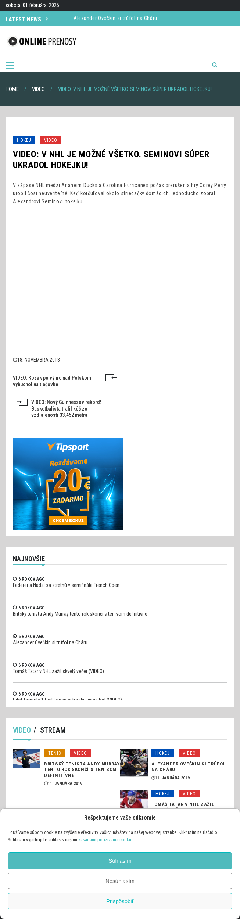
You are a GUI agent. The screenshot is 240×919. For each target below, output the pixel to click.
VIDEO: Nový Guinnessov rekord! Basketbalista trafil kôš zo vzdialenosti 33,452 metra (66, 408)
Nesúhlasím (120, 881)
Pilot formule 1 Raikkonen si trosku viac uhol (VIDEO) (67, 700)
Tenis (54, 753)
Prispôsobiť (120, 901)
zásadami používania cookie (105, 839)
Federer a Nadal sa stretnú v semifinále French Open (66, 585)
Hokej (24, 140)
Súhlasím (120, 861)
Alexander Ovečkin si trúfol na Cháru (115, 22)
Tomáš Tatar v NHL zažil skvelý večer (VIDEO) (58, 671)
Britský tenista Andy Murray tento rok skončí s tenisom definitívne (80, 614)
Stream (53, 730)
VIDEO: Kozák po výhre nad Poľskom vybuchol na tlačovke (52, 381)
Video (50, 140)
